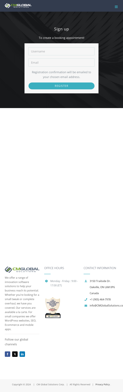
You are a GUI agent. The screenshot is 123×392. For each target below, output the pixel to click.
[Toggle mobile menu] (116, 6)
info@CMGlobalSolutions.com (104, 305)
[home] (22, 269)
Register (61, 86)
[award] (53, 299)
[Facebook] (7, 354)
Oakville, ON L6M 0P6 (102, 287)
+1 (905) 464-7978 (100, 299)
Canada (94, 293)
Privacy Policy (102, 384)
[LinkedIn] (22, 354)
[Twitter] (15, 354)
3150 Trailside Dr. (100, 281)
